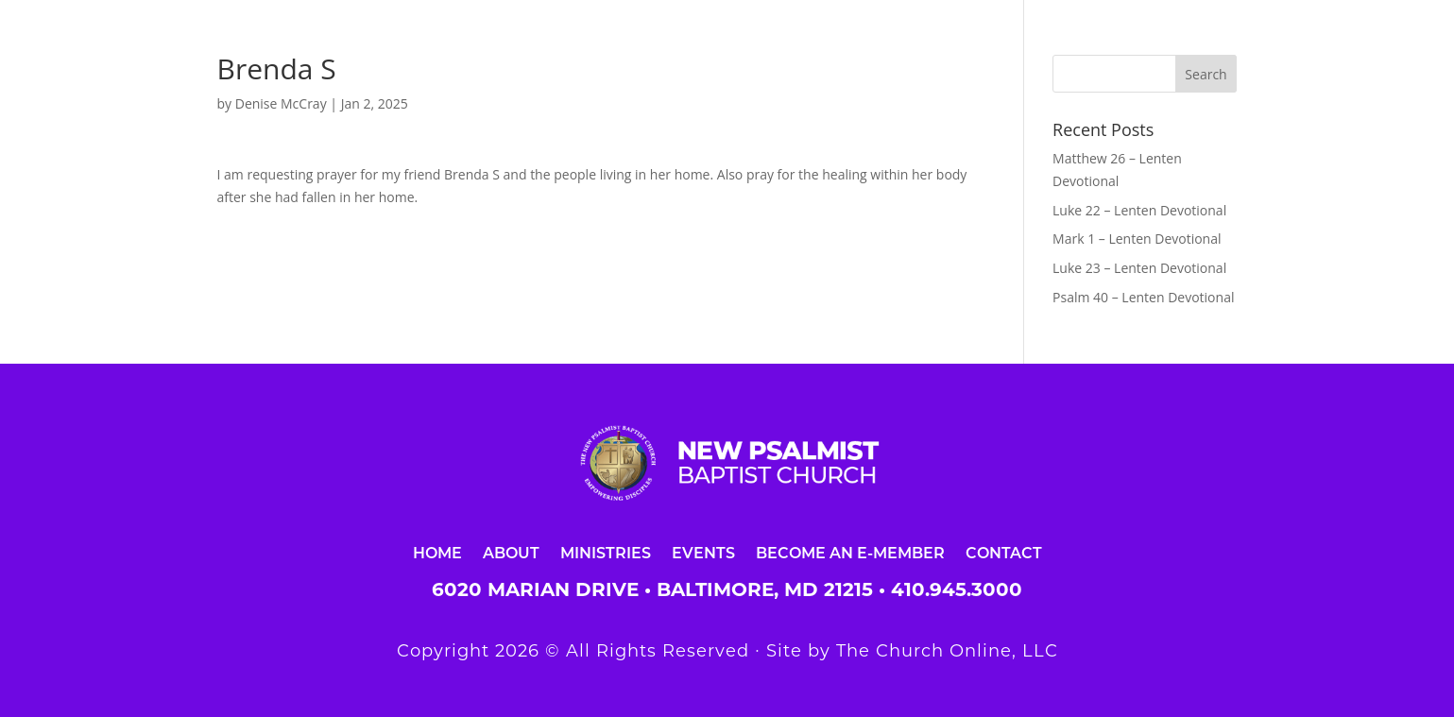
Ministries (605, 552)
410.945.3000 (956, 589)
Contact (1004, 552)
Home (437, 552)
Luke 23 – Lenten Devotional (1139, 268)
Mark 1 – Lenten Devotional (1136, 239)
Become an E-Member (850, 552)
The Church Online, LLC (947, 650)
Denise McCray (281, 103)
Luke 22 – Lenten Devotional (1139, 210)
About (511, 552)
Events (703, 552)
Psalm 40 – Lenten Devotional (1143, 297)
